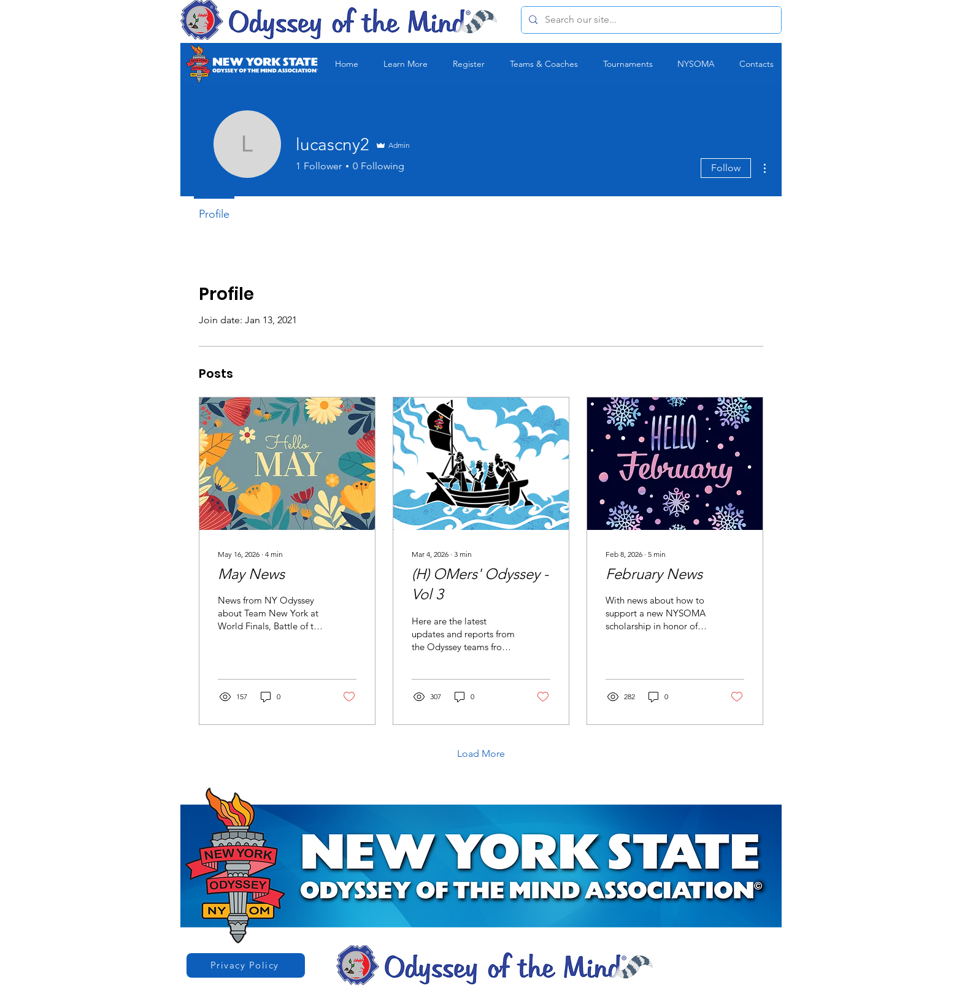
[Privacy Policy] (246, 965)
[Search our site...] (650, 20)
